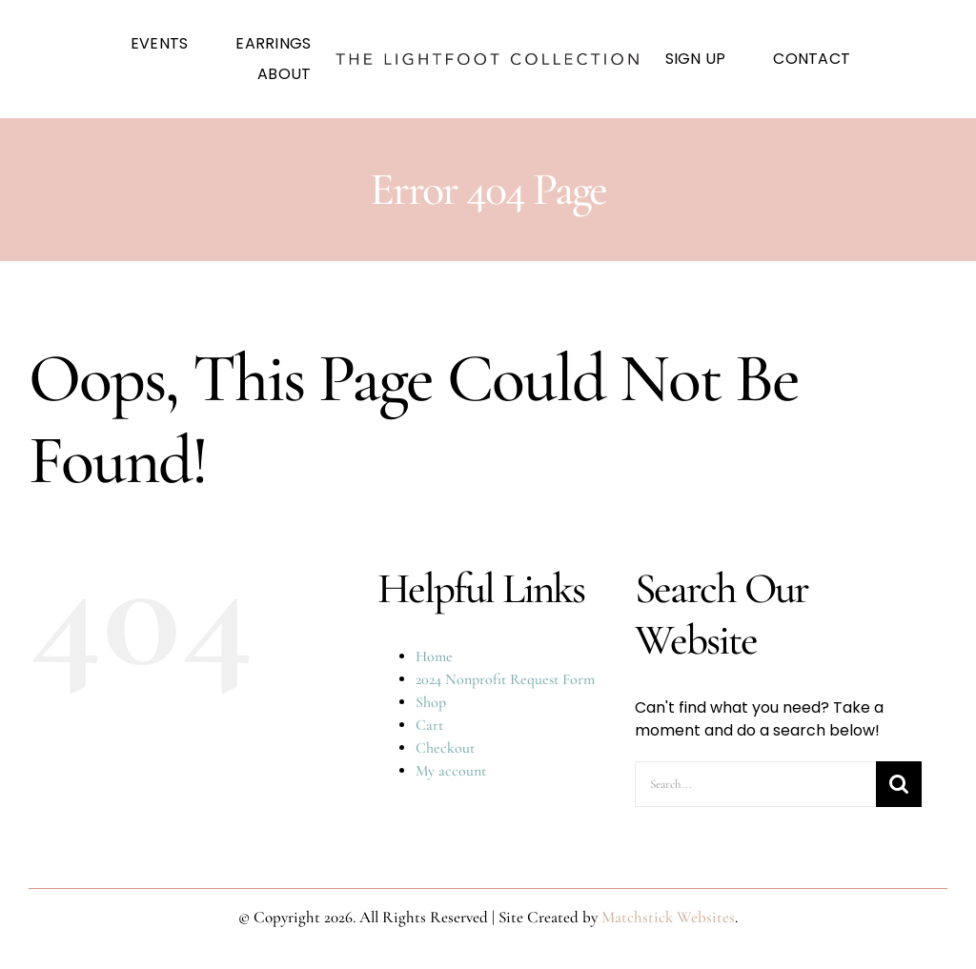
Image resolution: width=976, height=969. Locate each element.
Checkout (445, 747)
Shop (431, 702)
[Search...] (755, 784)
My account (451, 770)
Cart (429, 725)
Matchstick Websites (668, 917)
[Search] (899, 784)
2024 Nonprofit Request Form (505, 679)
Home (434, 656)
